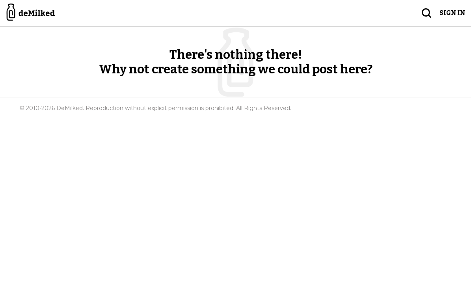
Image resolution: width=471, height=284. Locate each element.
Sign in (452, 13)
